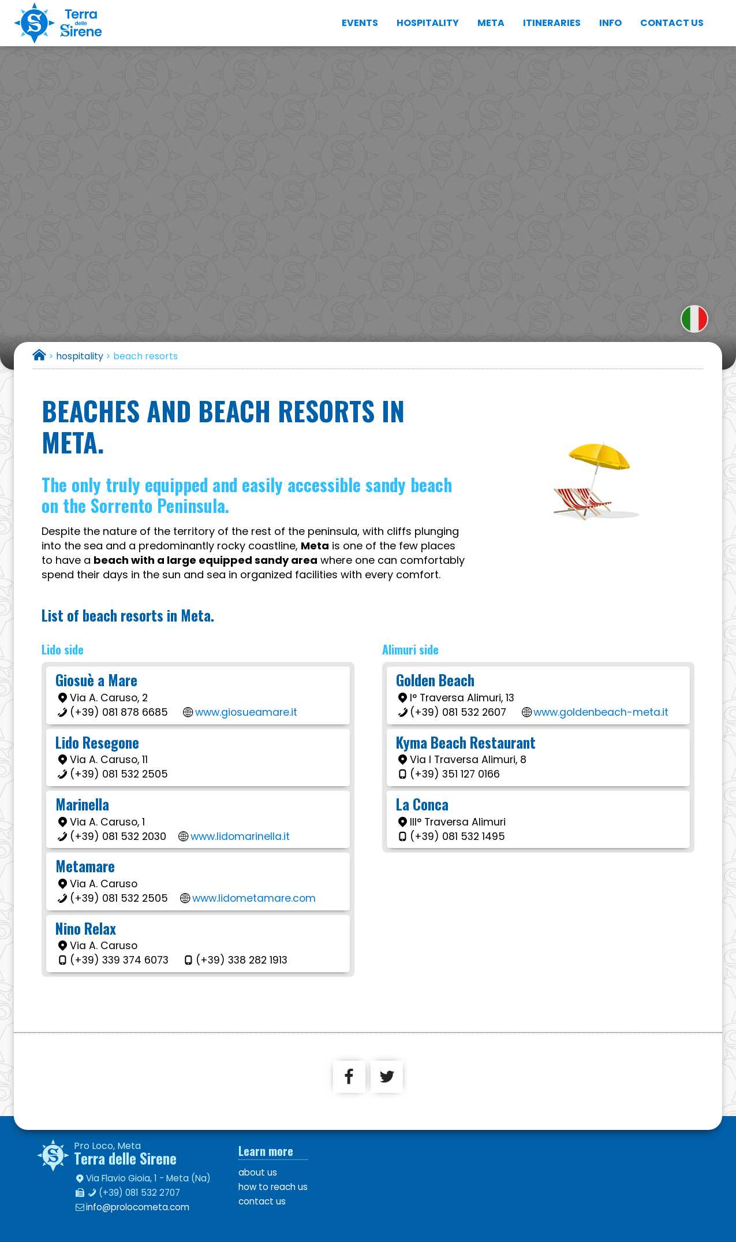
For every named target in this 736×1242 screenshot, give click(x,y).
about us (257, 1172)
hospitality (428, 22)
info (610, 22)
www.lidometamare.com (254, 898)
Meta (491, 22)
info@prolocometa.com (137, 1207)
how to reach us (273, 1187)
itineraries (552, 22)
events (360, 22)
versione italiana (694, 319)
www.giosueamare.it (246, 712)
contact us (672, 22)
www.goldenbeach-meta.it (600, 712)
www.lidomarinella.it (240, 836)
